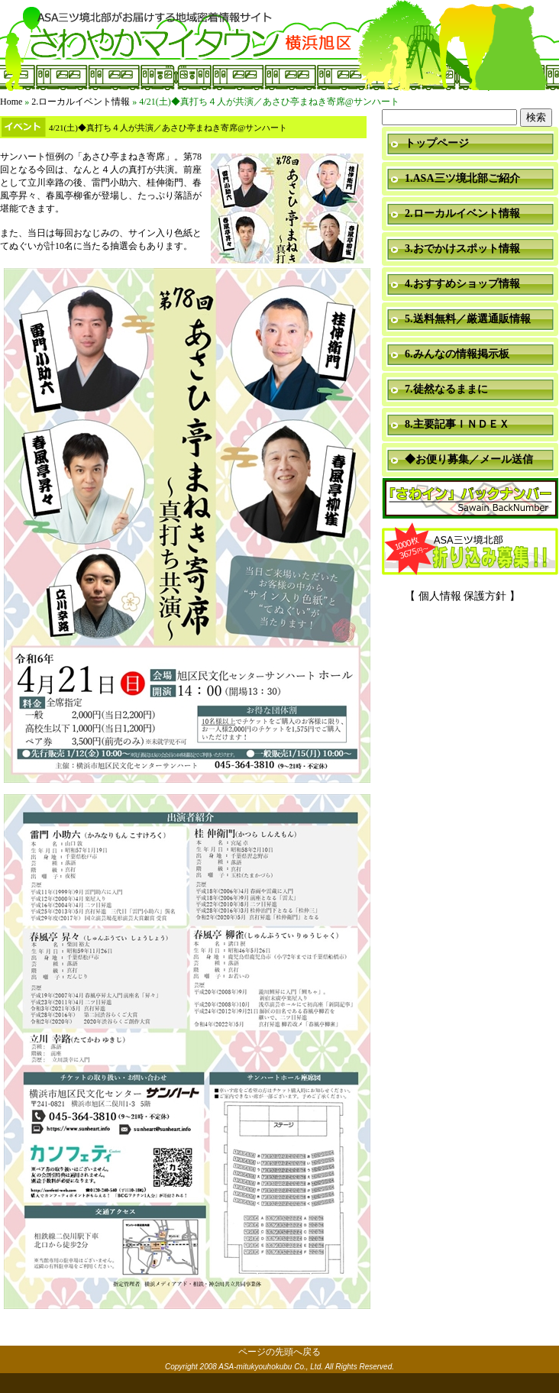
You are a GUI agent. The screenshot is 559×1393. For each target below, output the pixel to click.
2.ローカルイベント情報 (80, 101)
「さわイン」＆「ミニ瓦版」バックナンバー (470, 499)
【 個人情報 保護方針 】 (462, 596)
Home (11, 101)
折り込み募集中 (470, 550)
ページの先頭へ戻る (279, 1351)
